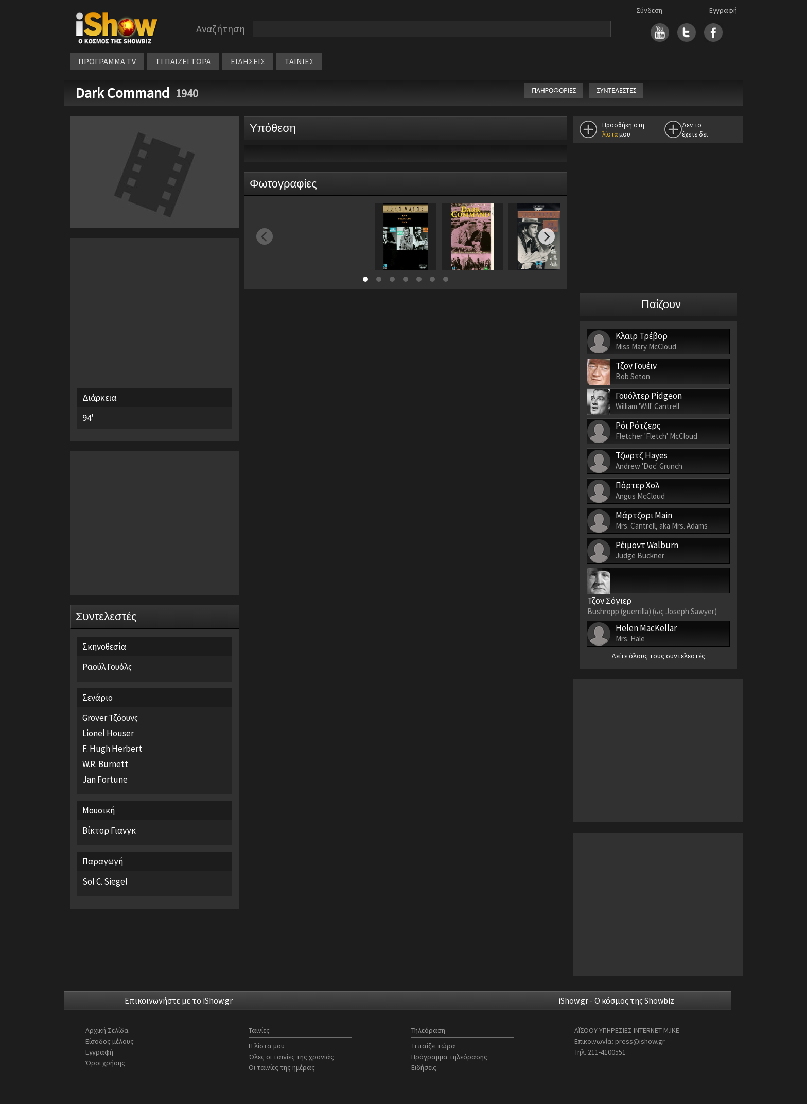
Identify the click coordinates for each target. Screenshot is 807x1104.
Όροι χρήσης (105, 1062)
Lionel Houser (108, 733)
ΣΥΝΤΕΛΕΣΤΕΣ (616, 90)
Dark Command (123, 92)
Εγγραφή (723, 10)
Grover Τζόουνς (110, 717)
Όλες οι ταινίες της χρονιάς (291, 1056)
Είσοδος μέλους (109, 1041)
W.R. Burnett (105, 764)
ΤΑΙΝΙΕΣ (299, 61)
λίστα (610, 134)
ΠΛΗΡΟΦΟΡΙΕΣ (554, 90)
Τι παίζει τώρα (433, 1045)
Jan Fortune (105, 779)
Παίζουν (661, 304)
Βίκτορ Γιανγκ (109, 830)
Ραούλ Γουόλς (107, 666)
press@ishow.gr (640, 1041)
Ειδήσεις (423, 1067)
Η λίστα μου (267, 1045)
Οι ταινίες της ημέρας (282, 1067)
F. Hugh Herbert (112, 748)
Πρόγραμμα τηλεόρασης (449, 1056)
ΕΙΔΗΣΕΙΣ (248, 61)
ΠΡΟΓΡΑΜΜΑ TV (107, 61)
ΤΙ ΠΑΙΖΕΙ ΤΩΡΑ (183, 61)
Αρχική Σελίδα (107, 1030)
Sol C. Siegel (105, 881)
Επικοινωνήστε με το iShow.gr (179, 1000)
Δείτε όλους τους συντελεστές (658, 655)
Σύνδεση (649, 10)
